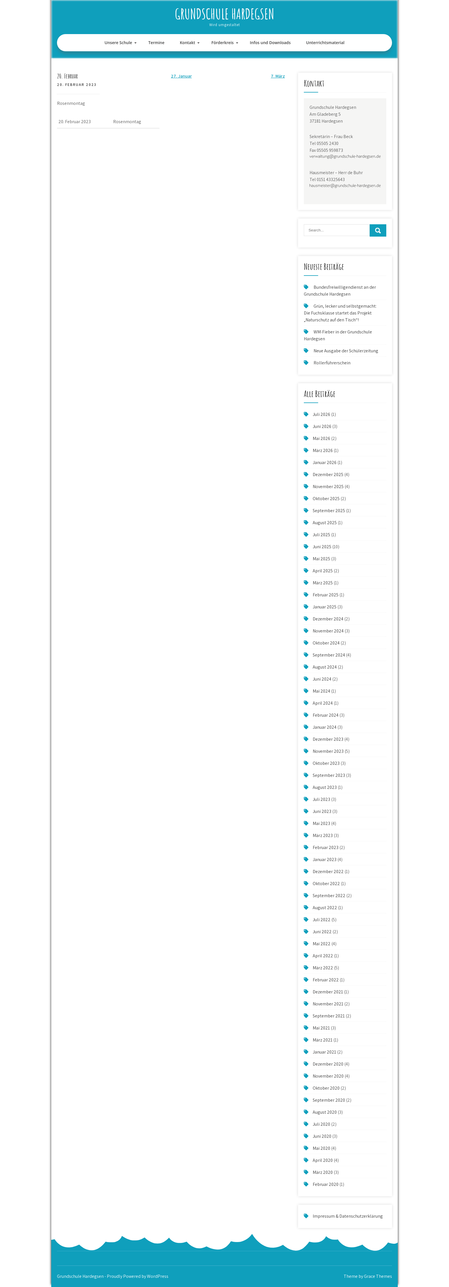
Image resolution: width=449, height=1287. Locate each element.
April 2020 (323, 1160)
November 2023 (328, 751)
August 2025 (325, 523)
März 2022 (323, 968)
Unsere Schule (118, 42)
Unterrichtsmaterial (325, 42)
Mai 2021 (321, 1028)
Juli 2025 (321, 535)
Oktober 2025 (326, 499)
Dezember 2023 (328, 739)
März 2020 (323, 1172)
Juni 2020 (322, 1136)
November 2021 (328, 1004)
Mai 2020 (321, 1148)
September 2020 (329, 1100)
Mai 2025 (321, 559)
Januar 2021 (324, 1052)
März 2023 (323, 835)
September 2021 (329, 1016)
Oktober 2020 (326, 1088)
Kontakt (187, 42)
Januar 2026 (324, 462)
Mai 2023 (321, 823)
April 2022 (323, 956)
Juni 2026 (322, 426)
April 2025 (323, 571)
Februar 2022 (326, 980)
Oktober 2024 (326, 643)
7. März (278, 76)
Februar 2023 (325, 847)
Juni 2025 (322, 547)
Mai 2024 (321, 691)
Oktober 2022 (326, 884)
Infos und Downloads (270, 42)
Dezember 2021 (328, 992)
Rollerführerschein (332, 363)
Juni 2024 (322, 679)
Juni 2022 (322, 932)
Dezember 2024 (328, 619)
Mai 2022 (321, 944)
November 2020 (328, 1076)
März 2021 (322, 1040)
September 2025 (329, 511)
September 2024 (329, 655)
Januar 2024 (324, 727)
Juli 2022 (321, 920)
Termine (156, 42)
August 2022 (325, 908)
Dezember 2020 (328, 1064)
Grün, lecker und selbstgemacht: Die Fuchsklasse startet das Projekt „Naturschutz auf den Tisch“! (340, 313)
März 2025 (323, 583)
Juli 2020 (321, 1124)
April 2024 (323, 703)
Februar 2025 (325, 595)
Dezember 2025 (328, 474)
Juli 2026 (321, 414)
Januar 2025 (324, 607)
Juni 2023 (322, 811)
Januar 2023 (324, 859)
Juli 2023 (321, 799)
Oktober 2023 (326, 763)
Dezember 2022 (328, 872)
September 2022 (329, 896)
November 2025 (328, 487)
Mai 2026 (321, 438)
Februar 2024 (325, 715)
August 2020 (325, 1112)
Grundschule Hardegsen (224, 14)
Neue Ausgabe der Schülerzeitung (346, 351)
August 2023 (325, 787)
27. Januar (181, 76)
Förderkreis (222, 42)
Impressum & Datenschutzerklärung (348, 1216)
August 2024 (325, 667)
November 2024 (328, 631)
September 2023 (329, 775)
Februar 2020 (325, 1184)
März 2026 (323, 450)
